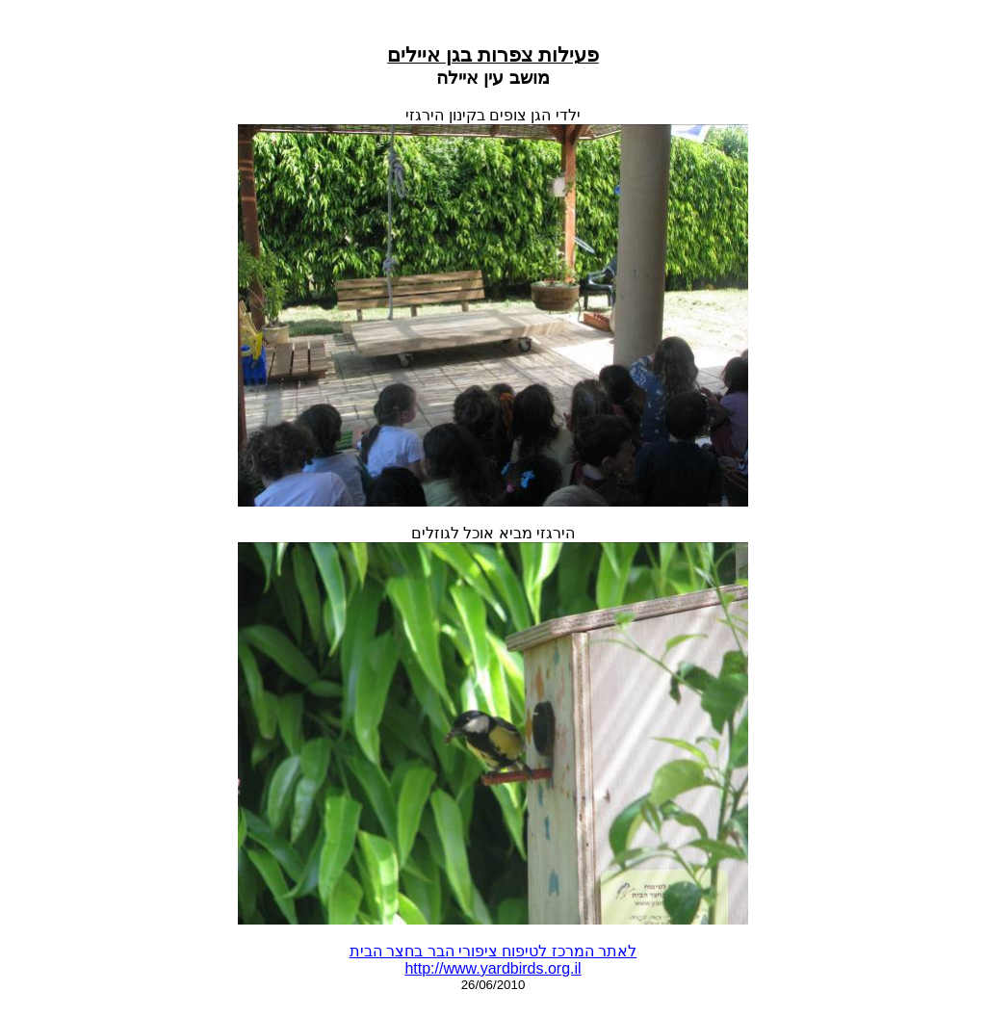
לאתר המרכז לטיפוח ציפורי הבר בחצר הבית (493, 951)
